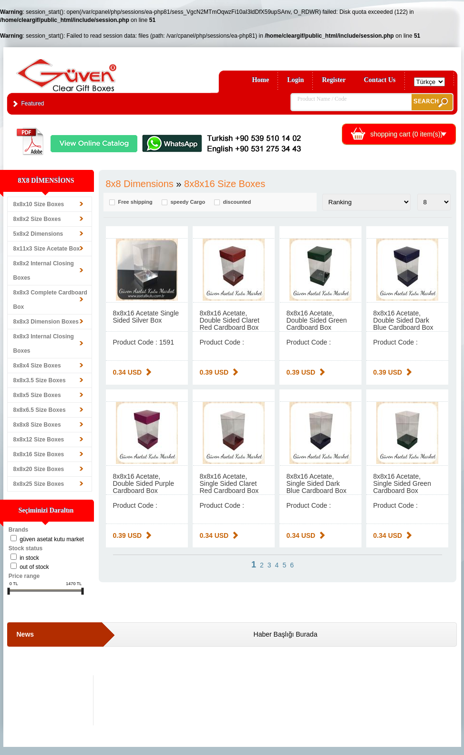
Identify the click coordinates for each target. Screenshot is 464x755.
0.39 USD (214, 372)
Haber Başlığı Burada (286, 634)
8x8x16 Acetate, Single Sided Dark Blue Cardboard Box (317, 483)
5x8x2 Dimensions (38, 234)
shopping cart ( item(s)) (407, 134)
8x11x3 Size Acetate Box (46, 248)
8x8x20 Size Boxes (38, 469)
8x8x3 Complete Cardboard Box (50, 299)
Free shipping (135, 202)
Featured (32, 103)
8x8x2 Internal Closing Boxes (43, 270)
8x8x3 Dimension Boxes (46, 321)
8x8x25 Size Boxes (38, 484)
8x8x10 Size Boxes (38, 204)
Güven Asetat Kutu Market (52, 539)
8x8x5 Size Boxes (37, 395)
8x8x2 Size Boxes (37, 219)
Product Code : (222, 342)
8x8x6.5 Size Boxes (39, 410)
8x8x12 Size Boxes (38, 439)
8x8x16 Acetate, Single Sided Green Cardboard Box (402, 483)
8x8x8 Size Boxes (37, 424)
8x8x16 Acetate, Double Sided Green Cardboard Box (317, 320)
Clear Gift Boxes (86, 71)
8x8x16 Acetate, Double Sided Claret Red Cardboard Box (229, 320)
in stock (29, 558)
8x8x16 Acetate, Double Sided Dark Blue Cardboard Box (403, 320)
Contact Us (380, 80)
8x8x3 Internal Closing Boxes (43, 343)
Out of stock (34, 567)
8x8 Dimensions (140, 183)
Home (260, 80)
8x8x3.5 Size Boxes (39, 380)
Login (295, 80)
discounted (237, 202)
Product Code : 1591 (143, 342)
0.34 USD (127, 372)
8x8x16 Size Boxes (38, 454)
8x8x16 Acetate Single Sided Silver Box (146, 316)
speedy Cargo (188, 202)
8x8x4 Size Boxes (37, 365)
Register (334, 80)
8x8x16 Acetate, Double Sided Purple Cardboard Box (143, 483)
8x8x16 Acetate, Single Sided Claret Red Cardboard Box (229, 483)
